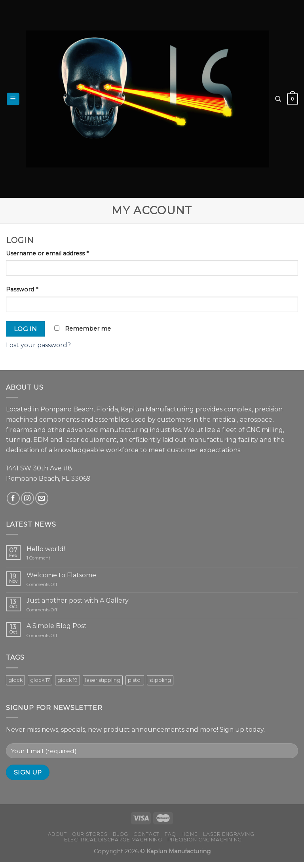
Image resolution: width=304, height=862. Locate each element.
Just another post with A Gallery (78, 600)
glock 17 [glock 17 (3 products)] (40, 680)
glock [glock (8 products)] (15, 680)
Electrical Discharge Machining (113, 840)
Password (22, 289)
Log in (25, 329)
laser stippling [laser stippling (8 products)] (102, 680)
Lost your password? (38, 345)
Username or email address (47, 253)
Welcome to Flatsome (61, 575)
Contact (146, 834)
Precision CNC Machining (204, 840)
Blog (120, 834)
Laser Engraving (228, 834)
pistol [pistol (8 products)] (135, 680)
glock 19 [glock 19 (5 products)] (67, 680)
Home (189, 834)
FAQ (170, 834)
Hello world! (46, 549)
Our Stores (89, 834)
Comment (38, 558)
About (57, 834)
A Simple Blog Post (57, 626)
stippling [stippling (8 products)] (160, 680)
